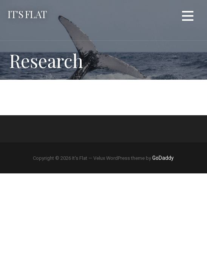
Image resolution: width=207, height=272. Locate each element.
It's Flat (27, 14)
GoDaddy (163, 158)
